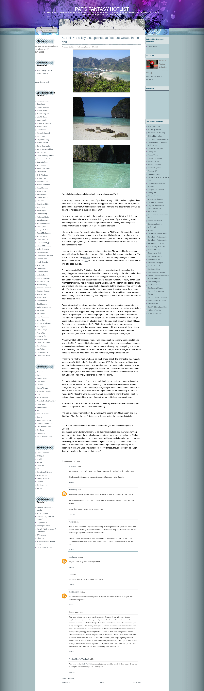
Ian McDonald (42, 236)
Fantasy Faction (154, 161)
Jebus (71, 522)
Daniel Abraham (43, 107)
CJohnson (73, 557)
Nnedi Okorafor (42, 262)
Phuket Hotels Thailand (79, 659)
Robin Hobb (41, 191)
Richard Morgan (43, 249)
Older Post (137, 682)
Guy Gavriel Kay (43, 204)
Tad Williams (41, 346)
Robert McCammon (44, 233)
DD (70, 574)
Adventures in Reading (156, 133)
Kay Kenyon (41, 210)
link (86, 260)
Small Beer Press (43, 414)
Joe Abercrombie (43, 101)
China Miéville (42, 239)
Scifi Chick (152, 227)
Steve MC (73, 466)
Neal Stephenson (43, 317)
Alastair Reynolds (43, 278)
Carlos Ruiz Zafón (43, 355)
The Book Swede (154, 266)
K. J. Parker (41, 265)
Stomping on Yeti (154, 253)
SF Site (39, 462)
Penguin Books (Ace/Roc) (46, 401)
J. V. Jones (40, 201)
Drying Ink (152, 152)
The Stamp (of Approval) (157, 300)
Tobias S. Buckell (43, 133)
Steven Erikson (42, 162)
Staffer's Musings (154, 250)
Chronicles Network (44, 472)
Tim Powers (41, 268)
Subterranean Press (44, 420)
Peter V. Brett (42, 127)
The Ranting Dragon (155, 288)
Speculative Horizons (156, 243)
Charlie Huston (42, 197)
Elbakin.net (41, 538)
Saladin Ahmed (42, 110)
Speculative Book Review (157, 234)
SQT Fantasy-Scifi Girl (156, 246)
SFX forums (41, 535)
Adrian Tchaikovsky (44, 323)
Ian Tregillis (41, 326)
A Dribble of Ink (154, 126)
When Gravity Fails (155, 313)
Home (101, 682)
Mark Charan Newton (45, 256)
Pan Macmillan (42, 398)
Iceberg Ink (152, 193)
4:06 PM (71, 605)
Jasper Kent (41, 207)
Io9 (38, 469)
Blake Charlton (42, 143)
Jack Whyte (41, 349)
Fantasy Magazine (154, 168)
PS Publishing (42, 407)
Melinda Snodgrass (44, 307)
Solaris (39, 417)
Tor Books (40, 430)
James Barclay (42, 120)
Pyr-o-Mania (152, 211)
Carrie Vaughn (42, 330)
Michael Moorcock (44, 246)
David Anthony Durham (46, 155)
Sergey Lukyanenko (44, 223)
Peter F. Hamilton (43, 185)
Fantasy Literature (154, 164)
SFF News (40, 466)
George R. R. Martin (44, 230)
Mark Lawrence (42, 220)
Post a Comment (68, 678)
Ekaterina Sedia (42, 297)
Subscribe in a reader (42, 82)
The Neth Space (154, 281)
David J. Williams (43, 343)
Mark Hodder (42, 194)
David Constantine (43, 146)
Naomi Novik (42, 259)
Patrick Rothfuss (43, 281)
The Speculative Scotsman (157, 297)
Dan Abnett (41, 104)
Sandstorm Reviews (155, 224)
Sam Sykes (41, 320)
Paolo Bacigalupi (43, 114)
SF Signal (40, 456)
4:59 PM (71, 549)
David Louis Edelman (45, 159)
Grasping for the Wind (156, 189)
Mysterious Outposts (155, 199)
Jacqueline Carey (43, 139)
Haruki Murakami (43, 252)
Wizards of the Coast (44, 436)
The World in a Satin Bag (157, 307)
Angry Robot (41, 372)
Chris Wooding (42, 352)
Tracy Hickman (42, 188)
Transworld (41, 433)
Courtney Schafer (43, 291)
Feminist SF (152, 171)
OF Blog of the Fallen (156, 202)
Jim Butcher (41, 136)
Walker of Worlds (154, 310)
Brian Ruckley (42, 284)
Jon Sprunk (41, 313)
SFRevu (40, 482)
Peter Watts (41, 333)
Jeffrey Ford (41, 172)
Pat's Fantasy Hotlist (102, 9)
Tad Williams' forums (45, 547)
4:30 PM (71, 651)
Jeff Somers (41, 310)
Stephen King (42, 214)
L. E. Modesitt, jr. (43, 243)
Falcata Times (153, 155)
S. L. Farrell (41, 165)
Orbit (39, 394)
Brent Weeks (41, 336)
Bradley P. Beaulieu (44, 123)
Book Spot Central (43, 526)
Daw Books (41, 382)
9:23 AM (71, 482)
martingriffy (74, 592)
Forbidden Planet (154, 174)
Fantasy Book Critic (155, 158)
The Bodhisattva (154, 259)
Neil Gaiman (41, 178)
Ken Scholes (41, 294)
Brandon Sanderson (44, 288)
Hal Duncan (41, 152)
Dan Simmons (42, 304)
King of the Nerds (154, 196)
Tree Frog (73, 489)
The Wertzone (153, 304)
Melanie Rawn (42, 275)
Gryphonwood (42, 485)
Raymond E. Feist (43, 168)
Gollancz (40, 385)
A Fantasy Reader (154, 129)
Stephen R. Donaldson (45, 149)
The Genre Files (154, 269)
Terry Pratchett (42, 272)
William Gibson (42, 181)
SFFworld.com (42, 513)
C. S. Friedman (42, 175)
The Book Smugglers (155, 263)
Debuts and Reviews (155, 148)
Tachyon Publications (45, 423)
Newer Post (66, 682)
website (86, 257)
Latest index (152, 46)
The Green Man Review (156, 272)
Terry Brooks (41, 130)
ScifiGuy (151, 230)
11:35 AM (72, 514)
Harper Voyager (42, 388)
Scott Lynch (41, 226)
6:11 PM (71, 567)
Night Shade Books (44, 391)
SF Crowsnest (42, 475)
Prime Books (41, 404)
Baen (39, 375)
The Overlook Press (44, 427)
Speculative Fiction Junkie (157, 237)
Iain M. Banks (42, 117)
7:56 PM (71, 584)
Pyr (38, 410)
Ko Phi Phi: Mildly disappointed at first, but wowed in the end (100, 40)
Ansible (39, 459)
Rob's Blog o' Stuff (155, 221)
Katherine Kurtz (43, 217)
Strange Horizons (43, 478)
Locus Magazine (43, 453)
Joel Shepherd (42, 301)
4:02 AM (71, 672)
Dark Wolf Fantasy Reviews (158, 139)
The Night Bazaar (154, 285)
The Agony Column (155, 256)
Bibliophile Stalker (155, 136)
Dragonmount (42, 522)
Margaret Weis (42, 339)
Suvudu (39, 488)
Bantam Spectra (42, 378)
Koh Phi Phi (86, 664)
